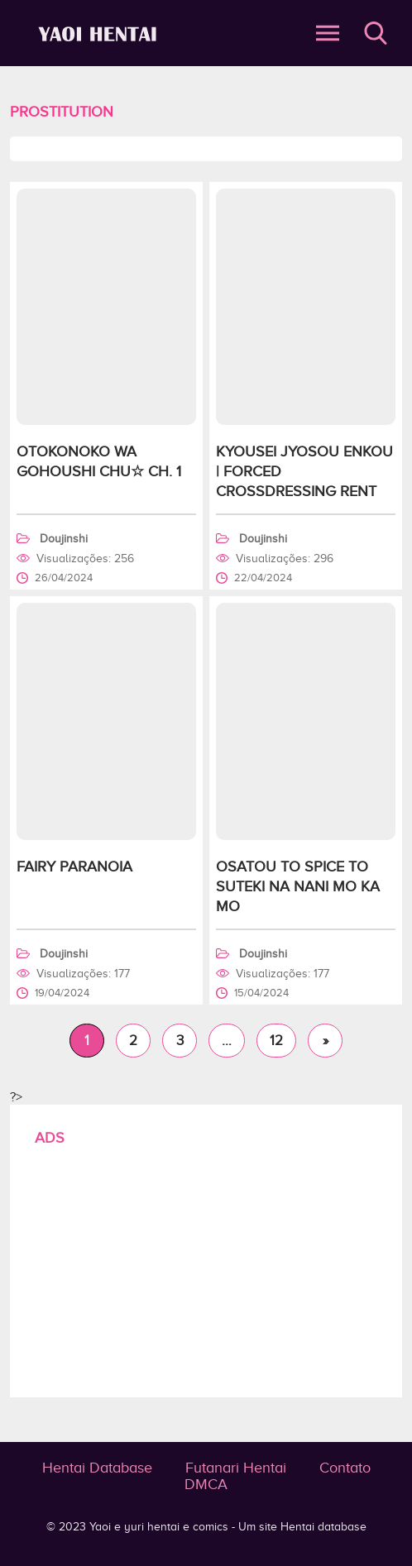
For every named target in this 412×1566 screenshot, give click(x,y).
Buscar (375, 33)
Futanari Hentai (235, 1467)
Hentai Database (97, 1467)
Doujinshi (64, 538)
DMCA (206, 1484)
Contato (345, 1467)
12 (276, 1040)
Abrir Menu (327, 33)
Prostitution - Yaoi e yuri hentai (100, 33)
